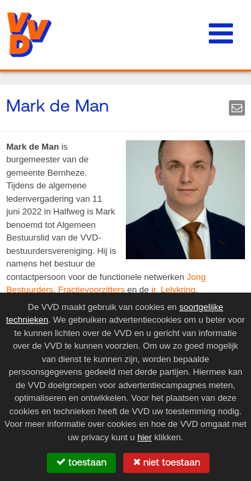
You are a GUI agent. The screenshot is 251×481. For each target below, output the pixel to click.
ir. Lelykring (173, 290)
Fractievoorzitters (91, 290)
